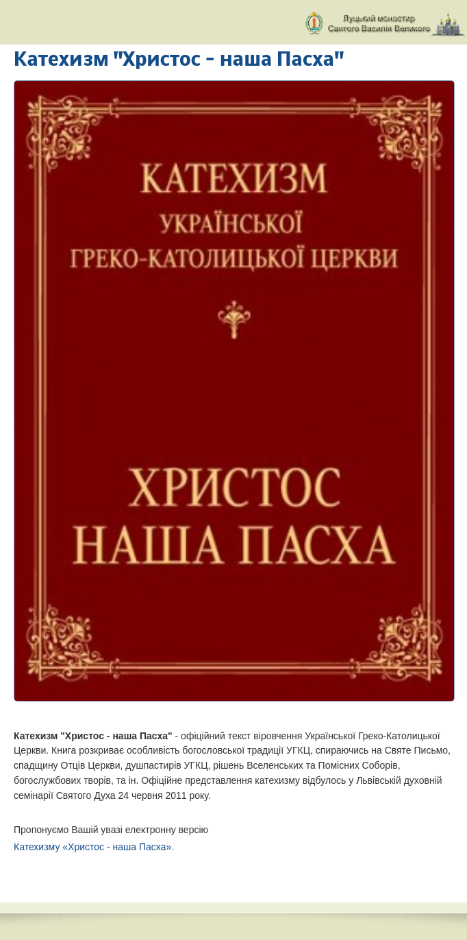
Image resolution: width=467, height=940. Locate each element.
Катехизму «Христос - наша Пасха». (94, 846)
